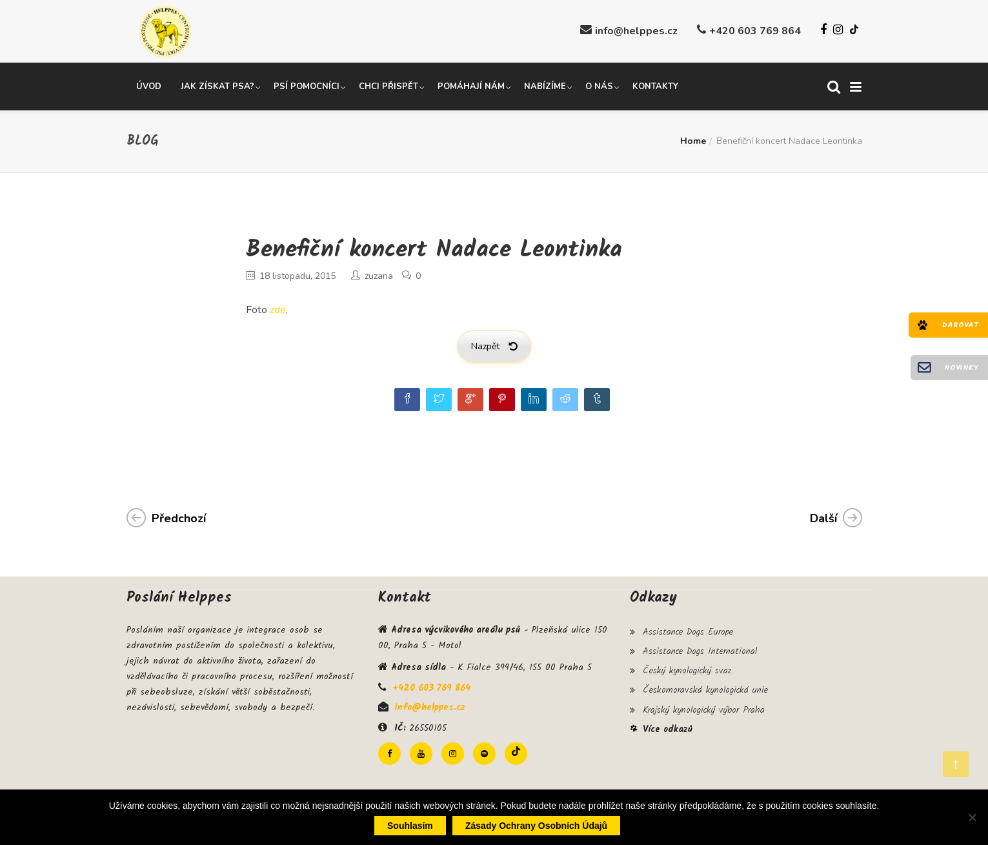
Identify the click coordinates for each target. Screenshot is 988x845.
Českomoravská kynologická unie (705, 687)
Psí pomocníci (306, 86)
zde (278, 309)
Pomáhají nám (471, 86)
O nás (599, 86)
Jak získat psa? (217, 86)
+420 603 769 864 (755, 31)
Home (693, 140)
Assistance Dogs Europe (688, 631)
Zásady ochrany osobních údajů (536, 825)
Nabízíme (545, 86)
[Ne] (971, 817)
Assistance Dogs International (700, 649)
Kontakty (655, 86)
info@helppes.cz (636, 31)
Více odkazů (667, 725)
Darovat (960, 325)
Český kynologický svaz (687, 668)
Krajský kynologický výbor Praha (704, 705)
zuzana (379, 275)
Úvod (148, 86)
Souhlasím (410, 825)
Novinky (961, 367)
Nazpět (494, 346)
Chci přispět (388, 86)
